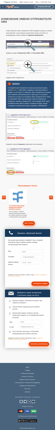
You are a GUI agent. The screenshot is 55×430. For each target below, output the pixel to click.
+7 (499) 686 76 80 (45, 2)
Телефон (11, 256)
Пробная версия (44, 7)
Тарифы (27, 370)
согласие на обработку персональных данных (25, 338)
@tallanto (14, 2)
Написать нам (28, 2)
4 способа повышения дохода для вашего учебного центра (16, 207)
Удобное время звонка (13, 263)
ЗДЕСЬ (15, 90)
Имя (9, 251)
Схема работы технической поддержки (27, 382)
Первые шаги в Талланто (27, 379)
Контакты (27, 389)
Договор (27, 392)
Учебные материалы (27, 373)
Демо (27, 367)
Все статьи (29, 223)
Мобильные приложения (27, 386)
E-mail (12, 327)
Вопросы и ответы (27, 376)
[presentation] (23, 270)
